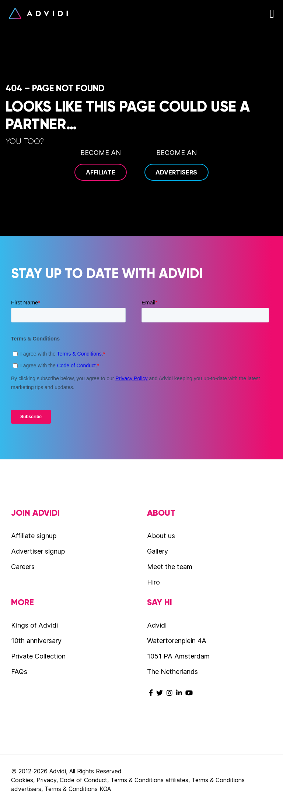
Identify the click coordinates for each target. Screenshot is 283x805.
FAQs (19, 671)
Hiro (153, 582)
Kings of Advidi (34, 625)
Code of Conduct (83, 780)
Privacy (46, 780)
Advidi (38, 13)
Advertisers (176, 172)
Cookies (22, 780)
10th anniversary (36, 641)
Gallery (157, 551)
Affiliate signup (33, 536)
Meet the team (169, 567)
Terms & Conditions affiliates (149, 780)
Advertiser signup (38, 551)
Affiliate (100, 172)
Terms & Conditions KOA (78, 788)
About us (161, 536)
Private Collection (38, 656)
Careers (23, 567)
